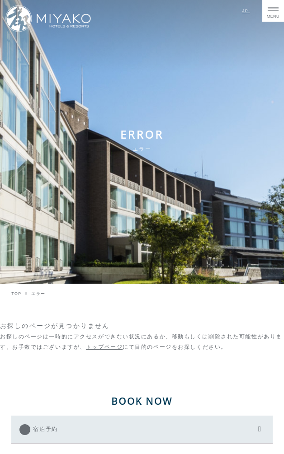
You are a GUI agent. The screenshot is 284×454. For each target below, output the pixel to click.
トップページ (104, 347)
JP (246, 11)
